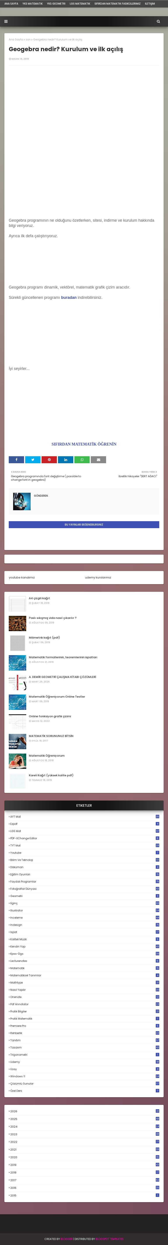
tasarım (84, 1047)
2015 (84, 1195)
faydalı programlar (84, 881)
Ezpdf (84, 824)
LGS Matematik (80, 3)
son (28, 39)
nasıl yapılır (84, 990)
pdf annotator (84, 1004)
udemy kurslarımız (98, 577)
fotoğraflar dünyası (84, 889)
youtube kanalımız (22, 577)
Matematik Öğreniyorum (47, 756)
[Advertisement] (84, 187)
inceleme (84, 917)
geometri (84, 896)
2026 (84, 1111)
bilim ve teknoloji (84, 860)
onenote (84, 997)
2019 (84, 1165)
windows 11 (84, 1076)
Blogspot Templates (110, 1239)
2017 (84, 1180)
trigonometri (84, 1055)
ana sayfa (11, 3)
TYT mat (84, 845)
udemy (84, 1062)
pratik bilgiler (84, 1011)
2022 (84, 1142)
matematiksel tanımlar (84, 975)
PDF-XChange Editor (84, 838)
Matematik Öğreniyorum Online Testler (57, 697)
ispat (84, 932)
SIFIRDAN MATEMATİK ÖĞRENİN (84, 444)
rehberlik (84, 1033)
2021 (84, 1149)
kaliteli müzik (84, 939)
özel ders (84, 1091)
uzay (84, 1069)
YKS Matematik (33, 3)
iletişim (150, 3)
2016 (84, 1188)
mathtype (84, 982)
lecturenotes (84, 961)
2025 (84, 1119)
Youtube (84, 853)
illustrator (84, 910)
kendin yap (84, 946)
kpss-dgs (84, 954)
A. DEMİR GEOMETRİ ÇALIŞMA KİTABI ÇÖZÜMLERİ (62, 677)
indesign (84, 925)
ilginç (84, 903)
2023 (84, 1134)
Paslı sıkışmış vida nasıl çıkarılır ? (53, 618)
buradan (69, 297)
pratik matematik (84, 1018)
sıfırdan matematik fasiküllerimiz (117, 3)
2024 (84, 1127)
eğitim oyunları (84, 874)
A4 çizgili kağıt (39, 598)
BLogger (67, 1239)
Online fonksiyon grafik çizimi (50, 716)
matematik (84, 968)
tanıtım (84, 1040)
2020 (84, 1157)
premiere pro (84, 1026)
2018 (84, 1172)
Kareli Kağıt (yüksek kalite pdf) (51, 775)
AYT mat (84, 816)
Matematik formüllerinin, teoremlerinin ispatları (63, 657)
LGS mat (84, 831)
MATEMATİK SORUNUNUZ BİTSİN (51, 736)
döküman (84, 867)
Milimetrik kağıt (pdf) (44, 638)
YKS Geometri (56, 3)
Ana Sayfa (16, 39)
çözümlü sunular (84, 1083)
